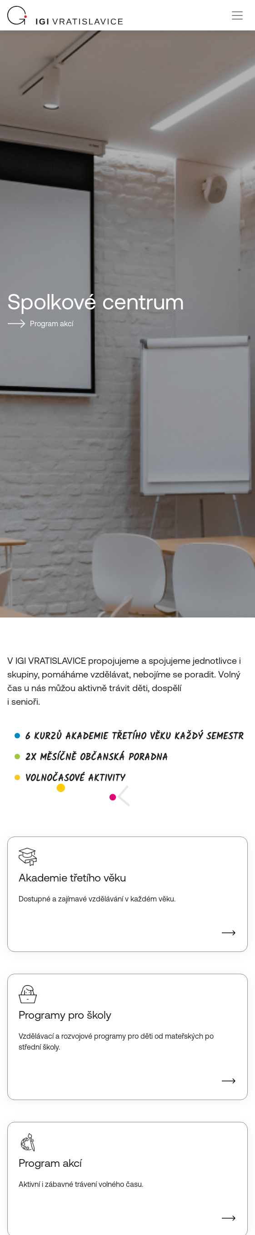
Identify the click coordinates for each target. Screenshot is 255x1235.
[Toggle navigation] (237, 15)
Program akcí (51, 323)
